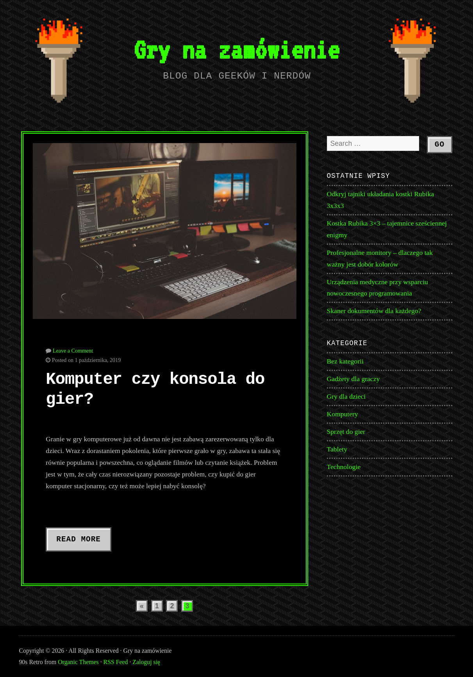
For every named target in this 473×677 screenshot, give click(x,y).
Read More (78, 539)
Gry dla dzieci (346, 396)
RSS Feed (116, 662)
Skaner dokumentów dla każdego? (374, 311)
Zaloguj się (146, 662)
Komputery (342, 414)
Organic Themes (78, 662)
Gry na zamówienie (236, 49)
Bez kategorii (345, 361)
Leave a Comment (73, 350)
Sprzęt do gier (346, 431)
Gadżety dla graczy (353, 379)
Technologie (344, 467)
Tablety (337, 449)
